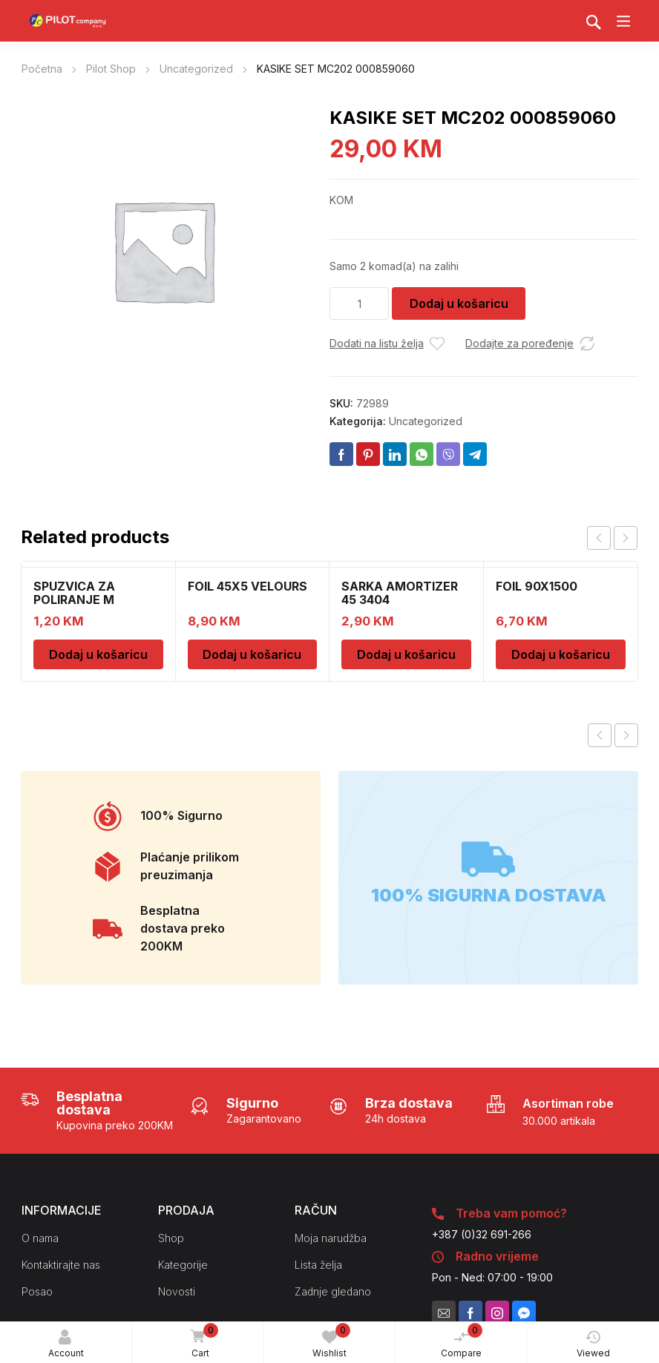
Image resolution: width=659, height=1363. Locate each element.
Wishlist (331, 1341)
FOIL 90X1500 (536, 586)
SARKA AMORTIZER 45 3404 (399, 593)
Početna (42, 68)
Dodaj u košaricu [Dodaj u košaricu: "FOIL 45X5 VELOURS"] (252, 654)
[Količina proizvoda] (359, 303)
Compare (461, 1341)
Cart (201, 1341)
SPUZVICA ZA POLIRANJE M (74, 593)
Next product (626, 735)
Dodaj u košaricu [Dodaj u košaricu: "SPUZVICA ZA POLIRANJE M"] (98, 654)
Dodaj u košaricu (459, 303)
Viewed (593, 1344)
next (625, 538)
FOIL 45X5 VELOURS (247, 586)
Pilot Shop (111, 68)
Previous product (600, 735)
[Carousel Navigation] (612, 538)
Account (66, 1344)
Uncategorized (196, 68)
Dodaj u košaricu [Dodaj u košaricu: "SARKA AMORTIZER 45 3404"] (406, 654)
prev (599, 538)
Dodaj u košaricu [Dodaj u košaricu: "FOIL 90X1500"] (560, 654)
